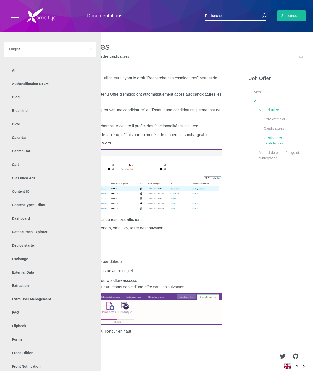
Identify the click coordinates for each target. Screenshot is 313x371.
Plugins (29, 56)
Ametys (32, 356)
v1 (56, 56)
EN (291, 366)
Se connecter (291, 16)
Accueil (14, 56)
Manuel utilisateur (74, 56)
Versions (260, 92)
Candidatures (274, 128)
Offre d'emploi (274, 119)
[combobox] (294, 366)
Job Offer (44, 56)
